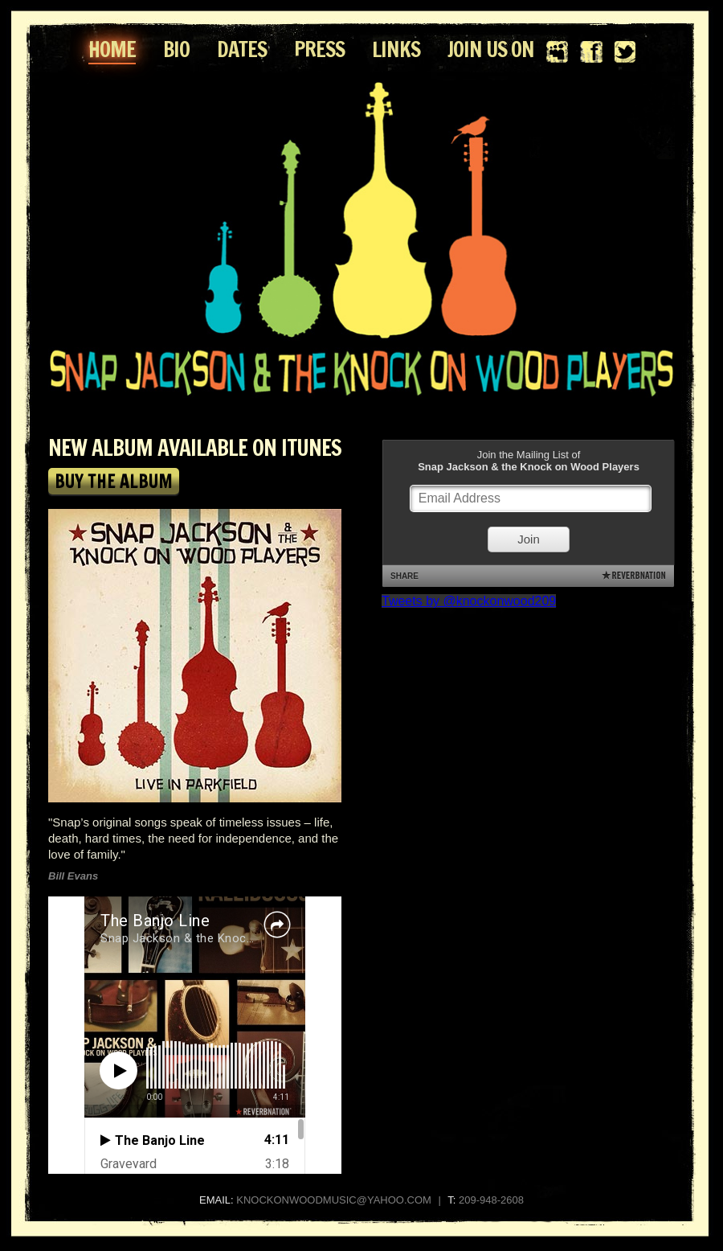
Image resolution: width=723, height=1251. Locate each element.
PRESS (319, 49)
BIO (176, 49)
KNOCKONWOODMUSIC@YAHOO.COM (333, 1200)
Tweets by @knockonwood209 (469, 601)
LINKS (396, 49)
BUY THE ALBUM (114, 481)
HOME (112, 49)
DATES (242, 49)
